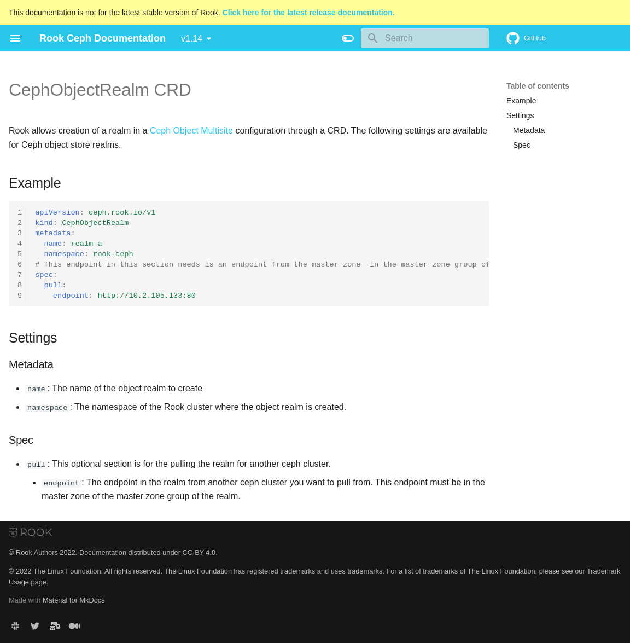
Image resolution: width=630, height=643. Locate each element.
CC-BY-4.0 (198, 552)
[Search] (425, 38)
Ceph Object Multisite (191, 130)
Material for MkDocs (74, 600)
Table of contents (537, 86)
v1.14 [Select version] (191, 38)
